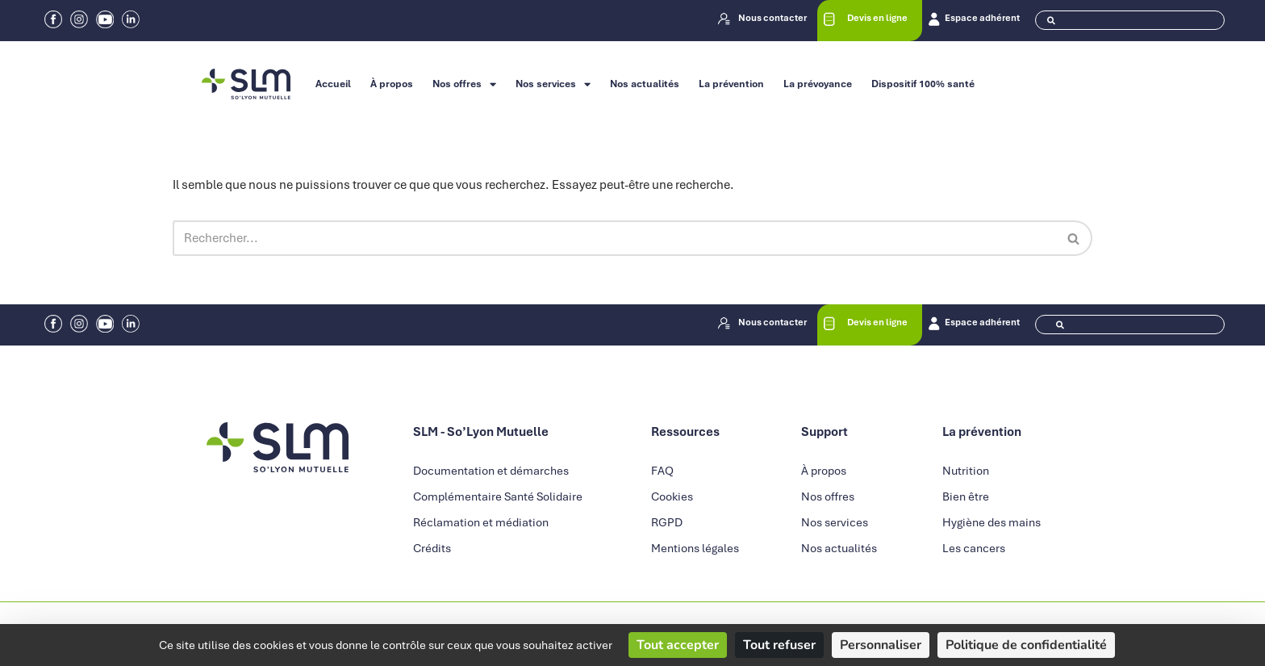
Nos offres (464, 84)
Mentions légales (695, 549)
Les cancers (973, 549)
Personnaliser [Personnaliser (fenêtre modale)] (880, 645)
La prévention (731, 83)
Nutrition (965, 472)
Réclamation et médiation (481, 524)
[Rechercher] (614, 240)
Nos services (553, 84)
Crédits (432, 549)
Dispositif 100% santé (923, 83)
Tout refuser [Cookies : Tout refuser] (779, 645)
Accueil (333, 83)
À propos (391, 83)
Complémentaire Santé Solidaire (497, 498)
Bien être (965, 498)
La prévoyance (817, 83)
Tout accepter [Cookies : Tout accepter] (678, 645)
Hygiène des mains (991, 524)
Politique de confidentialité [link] (1026, 645)
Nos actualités (644, 83)
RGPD (667, 524)
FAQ (662, 472)
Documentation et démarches (491, 472)
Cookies (672, 498)
